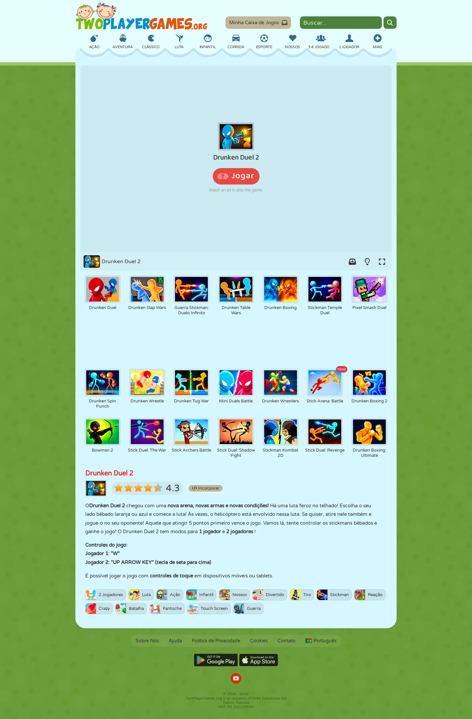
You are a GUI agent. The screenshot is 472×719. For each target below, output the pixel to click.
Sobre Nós (147, 641)
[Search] (390, 22)
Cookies (259, 641)
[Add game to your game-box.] (352, 261)
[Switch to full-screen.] (381, 261)
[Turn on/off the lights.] (367, 261)
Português (321, 641)
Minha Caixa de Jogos (258, 23)
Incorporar (205, 488)
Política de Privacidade (216, 641)
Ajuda (175, 641)
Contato (287, 641)
